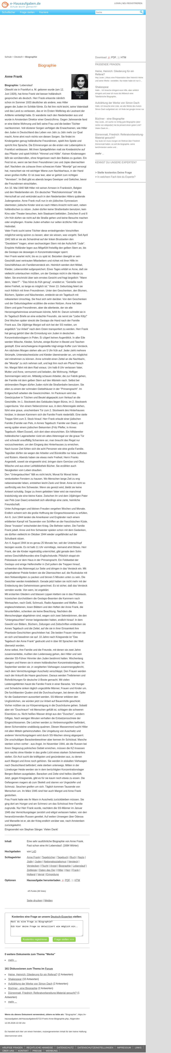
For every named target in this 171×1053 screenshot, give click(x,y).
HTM (75, 880)
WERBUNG (52, 1051)
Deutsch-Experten (61, 916)
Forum (49, 968)
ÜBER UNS (8, 1051)
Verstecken (33, 866)
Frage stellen (27, 12)
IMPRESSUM (124, 1047)
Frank (75, 870)
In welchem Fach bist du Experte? (116, 177)
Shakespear (15, 979)
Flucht (44, 866)
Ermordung (52, 874)
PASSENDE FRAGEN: (108, 64)
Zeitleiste (32, 870)
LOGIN (117, 3)
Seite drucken (34, 900)
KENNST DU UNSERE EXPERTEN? (116, 162)
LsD (34, 851)
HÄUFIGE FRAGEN (12, 1047)
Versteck (73, 861)
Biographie (65, 866)
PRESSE (37, 1051)
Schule (8, 57)
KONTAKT (23, 1051)
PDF (66, 880)
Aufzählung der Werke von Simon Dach (30, 983)
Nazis (81, 857)
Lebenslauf (79, 866)
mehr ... (12, 960)
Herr (67, 870)
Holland (31, 874)
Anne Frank (33, 857)
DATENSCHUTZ (65, 1047)
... (99, 153)
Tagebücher (48, 857)
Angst (53, 866)
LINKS (138, 1047)
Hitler (60, 870)
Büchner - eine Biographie (22, 988)
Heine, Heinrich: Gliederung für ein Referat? (32, 974)
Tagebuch (62, 857)
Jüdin (30, 861)
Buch (73, 857)
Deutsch (18, 57)
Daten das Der (47, 870)
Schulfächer (8, 12)
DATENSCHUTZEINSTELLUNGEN (95, 1047)
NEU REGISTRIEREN (132, 3)
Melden (48, 900)
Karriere (43, 12)
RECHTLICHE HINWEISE (40, 1047)
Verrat (40, 874)
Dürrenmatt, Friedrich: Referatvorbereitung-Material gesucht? (42, 993)
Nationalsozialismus (55, 861)
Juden (38, 861)
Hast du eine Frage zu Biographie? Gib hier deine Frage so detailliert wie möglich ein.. (47, 928)
